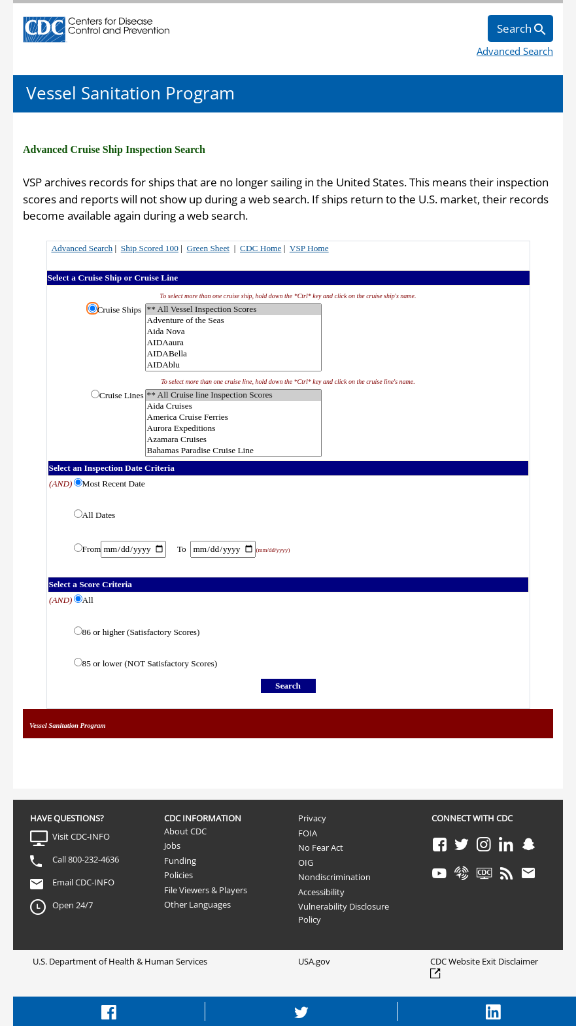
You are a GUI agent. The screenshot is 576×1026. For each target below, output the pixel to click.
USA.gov (314, 961)
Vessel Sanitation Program (130, 93)
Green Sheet (208, 248)
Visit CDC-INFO (81, 836)
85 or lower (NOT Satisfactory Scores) (150, 663)
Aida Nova (233, 331)
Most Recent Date (113, 483)
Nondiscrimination (334, 877)
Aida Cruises (233, 406)
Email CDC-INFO (83, 882)
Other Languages (197, 904)
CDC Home (260, 248)
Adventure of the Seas (233, 320)
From (91, 549)
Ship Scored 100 (149, 248)
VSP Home (309, 248)
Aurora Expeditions (233, 428)
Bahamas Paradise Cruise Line (233, 450)
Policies (178, 875)
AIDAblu (233, 365)
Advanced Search (515, 51)
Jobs (172, 845)
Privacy (312, 818)
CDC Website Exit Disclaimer (484, 961)
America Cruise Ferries (233, 417)
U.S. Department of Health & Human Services (120, 961)
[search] (520, 28)
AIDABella (233, 354)
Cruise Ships (119, 310)
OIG (305, 862)
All (87, 600)
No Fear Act (320, 847)
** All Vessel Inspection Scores (233, 309)
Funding (180, 860)
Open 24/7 (72, 905)
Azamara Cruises (233, 439)
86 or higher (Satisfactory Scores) (141, 632)
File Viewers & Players (205, 890)
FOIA (307, 833)
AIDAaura (233, 343)
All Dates (99, 515)
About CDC (185, 831)
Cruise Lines (121, 395)
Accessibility (321, 892)
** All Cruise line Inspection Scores (233, 395)
